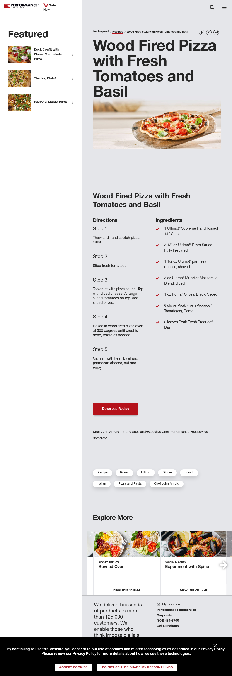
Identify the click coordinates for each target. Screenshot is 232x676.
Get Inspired (101, 31)
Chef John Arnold (106, 432)
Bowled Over (111, 567)
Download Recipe (115, 409)
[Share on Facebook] (201, 32)
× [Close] (215, 646)
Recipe (102, 472)
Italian (101, 483)
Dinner (167, 472)
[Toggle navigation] (212, 8)
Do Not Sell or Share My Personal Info (137, 667)
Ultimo (145, 472)
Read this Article (126, 590)
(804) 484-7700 (168, 620)
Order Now (50, 8)
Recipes (117, 32)
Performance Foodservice (21, 6)
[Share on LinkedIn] (209, 32)
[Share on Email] (216, 32)
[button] (223, 565)
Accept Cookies (73, 667)
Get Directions (168, 626)
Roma (124, 472)
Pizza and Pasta (130, 483)
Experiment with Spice (187, 567)
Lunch (189, 472)
